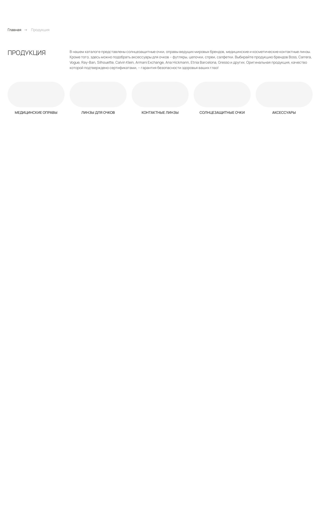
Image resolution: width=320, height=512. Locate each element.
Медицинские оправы (36, 112)
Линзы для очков (98, 112)
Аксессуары (284, 112)
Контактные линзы (160, 112)
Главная (14, 29)
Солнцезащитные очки (222, 112)
